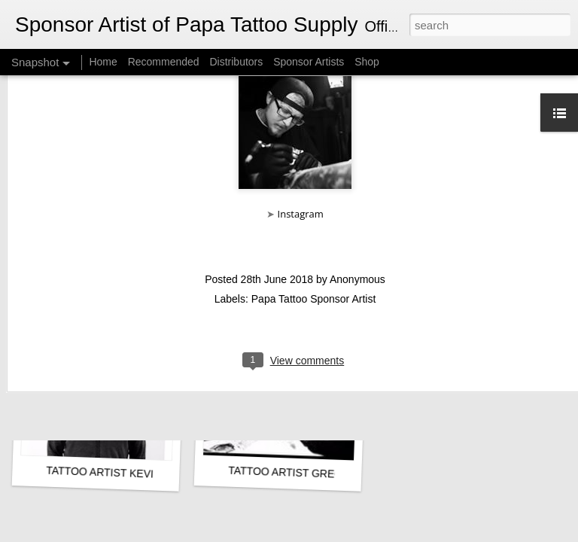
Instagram (301, 130)
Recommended (163, 62)
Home (103, 62)
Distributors (236, 62)
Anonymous (357, 196)
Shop (366, 62)
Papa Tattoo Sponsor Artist (313, 215)
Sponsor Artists (308, 62)
